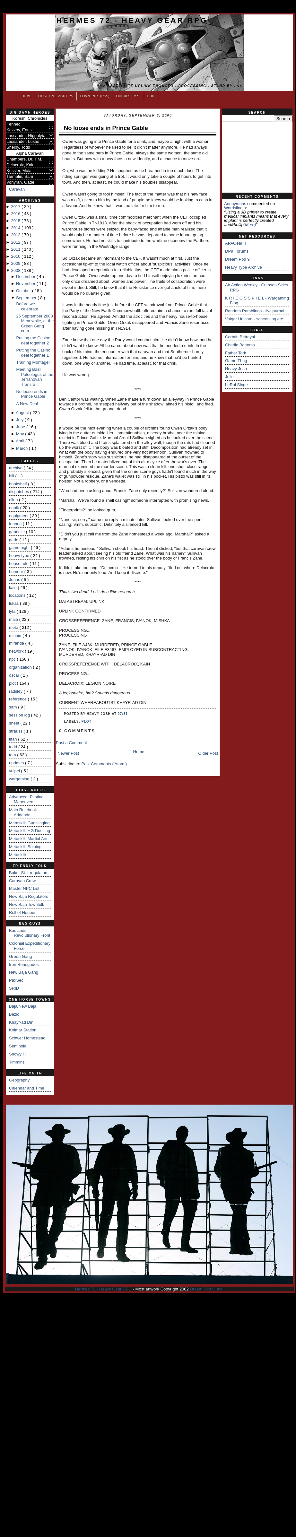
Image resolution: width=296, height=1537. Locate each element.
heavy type (19, 555)
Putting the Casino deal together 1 (33, 353)
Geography (19, 1080)
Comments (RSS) (94, 96)
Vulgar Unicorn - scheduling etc (254, 319)
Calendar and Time (26, 1088)
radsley (16, 691)
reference (18, 699)
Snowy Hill (19, 1054)
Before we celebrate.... (29, 306)
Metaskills (18, 854)
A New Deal (27, 403)
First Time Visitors (55, 96)
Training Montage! (32, 362)
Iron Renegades (24, 964)
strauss (16, 731)
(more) (250, 224)
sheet (14, 723)
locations (18, 595)
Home (26, 96)
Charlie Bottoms (240, 345)
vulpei (15, 770)
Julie (229, 376)
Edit (151, 96)
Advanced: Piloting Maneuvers (26, 799)
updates (17, 762)
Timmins (17, 1062)
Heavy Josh (236, 368)
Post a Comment (71, 742)
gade (14, 539)
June (21, 426)
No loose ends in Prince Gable (31, 394)
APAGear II (235, 243)
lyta (13, 611)
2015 (16, 220)
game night (20, 547)
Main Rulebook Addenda (23, 812)
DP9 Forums (236, 251)
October (24, 290)
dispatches (19, 491)
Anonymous (235, 203)
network (17, 651)
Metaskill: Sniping (25, 846)
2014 (16, 227)
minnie (15, 635)
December (26, 276)
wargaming (19, 779)
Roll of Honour (22, 912)
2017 (16, 206)
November (26, 283)
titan (13, 739)
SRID (14, 988)
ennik (14, 507)
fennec (16, 523)
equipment (19, 515)
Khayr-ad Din (21, 1022)
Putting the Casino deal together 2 (33, 340)
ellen (14, 499)
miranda (17, 643)
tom (13, 754)
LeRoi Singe (236, 384)
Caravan (17, 189)
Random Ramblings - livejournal (254, 310)
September (27, 297)
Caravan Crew (22, 880)
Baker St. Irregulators (28, 872)
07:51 (123, 714)
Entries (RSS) (128, 96)
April (20, 441)
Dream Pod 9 (237, 259)
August (23, 412)
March (22, 448)
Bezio (14, 1014)
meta (14, 627)
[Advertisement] (257, 157)
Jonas (15, 579)
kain (13, 587)
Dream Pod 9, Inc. (206, 1289)
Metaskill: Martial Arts (28, 838)
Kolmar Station (22, 1030)
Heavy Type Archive (243, 267)
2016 (16, 213)
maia (14, 619)
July (20, 419)
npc (13, 659)
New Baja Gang (23, 972)
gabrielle (17, 531)
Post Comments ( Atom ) (104, 763)
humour (16, 571)
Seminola (17, 1046)
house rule (19, 563)
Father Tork (235, 353)
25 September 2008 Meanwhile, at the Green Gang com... (35, 324)
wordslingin (235, 207)
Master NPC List (24, 888)
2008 (16, 270)
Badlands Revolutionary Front (29, 933)
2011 (16, 249)
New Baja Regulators (28, 896)
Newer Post (68, 753)
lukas (14, 603)
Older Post (208, 753)
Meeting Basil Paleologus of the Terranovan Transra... (34, 377)
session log (20, 715)
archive (16, 467)
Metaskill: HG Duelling (29, 830)
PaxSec (16, 980)
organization (21, 667)
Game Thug (236, 360)
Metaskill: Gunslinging (29, 823)
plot (13, 683)
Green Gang (20, 956)
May (20, 433)
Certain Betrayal (240, 336)
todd (13, 746)
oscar (14, 675)
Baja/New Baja (22, 1006)
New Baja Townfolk (26, 904)
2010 (16, 256)
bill (12, 475)
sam (13, 707)
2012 (16, 242)
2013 (16, 234)
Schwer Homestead (27, 1038)
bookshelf (18, 484)
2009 (16, 263)
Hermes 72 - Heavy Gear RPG (132, 20)
